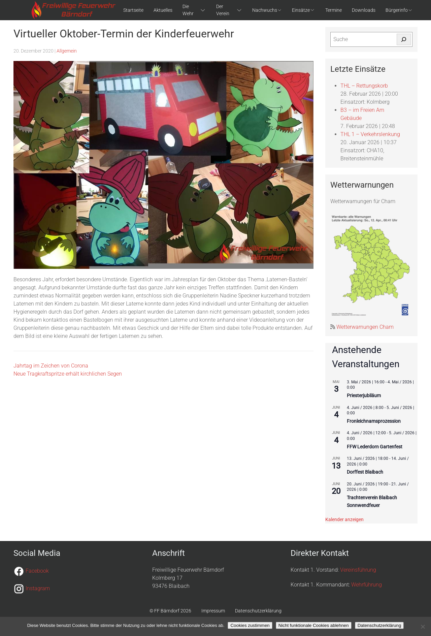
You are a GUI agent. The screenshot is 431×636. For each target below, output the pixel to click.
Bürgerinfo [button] (399, 10)
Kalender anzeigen (344, 519)
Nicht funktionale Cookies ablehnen (313, 625)
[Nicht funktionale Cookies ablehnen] (422, 626)
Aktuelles (163, 10)
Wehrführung (366, 584)
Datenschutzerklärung (258, 610)
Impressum (213, 610)
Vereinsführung (358, 570)
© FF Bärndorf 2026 (170, 610)
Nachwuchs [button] (267, 10)
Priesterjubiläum (364, 395)
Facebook (37, 571)
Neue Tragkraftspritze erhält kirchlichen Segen (67, 374)
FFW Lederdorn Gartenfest (374, 446)
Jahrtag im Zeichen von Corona (50, 365)
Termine (333, 10)
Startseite (133, 10)
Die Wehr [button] (194, 10)
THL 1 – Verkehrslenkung (370, 134)
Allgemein (67, 51)
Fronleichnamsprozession (374, 421)
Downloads (363, 10)
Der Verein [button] (229, 10)
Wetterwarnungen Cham (364, 327)
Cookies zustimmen (249, 625)
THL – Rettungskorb (364, 86)
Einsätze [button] (303, 10)
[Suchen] (404, 39)
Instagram (38, 588)
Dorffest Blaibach (365, 472)
